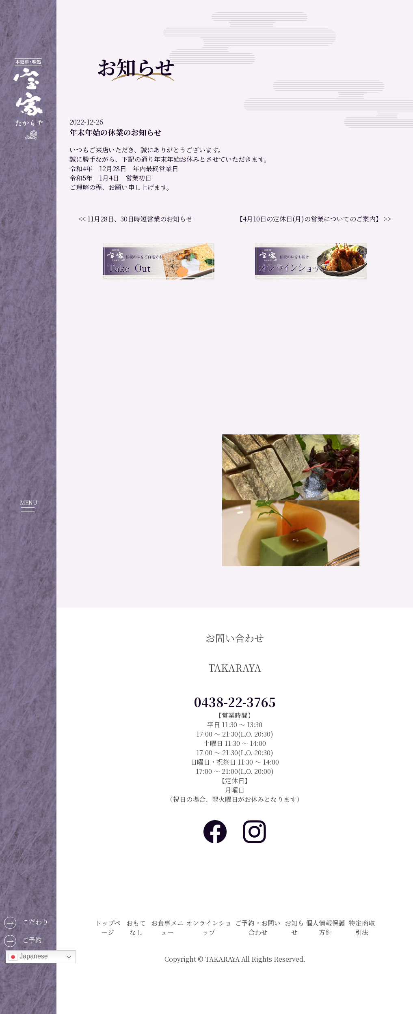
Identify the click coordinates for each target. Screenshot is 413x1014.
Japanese (28, 957)
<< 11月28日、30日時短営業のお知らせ (135, 218)
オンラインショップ (208, 927)
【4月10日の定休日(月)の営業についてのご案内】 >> (313, 218)
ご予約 (23, 941)
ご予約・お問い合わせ (258, 927)
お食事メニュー (167, 927)
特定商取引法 (362, 927)
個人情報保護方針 (325, 927)
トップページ (108, 927)
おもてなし (136, 927)
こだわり (26, 923)
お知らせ (294, 927)
